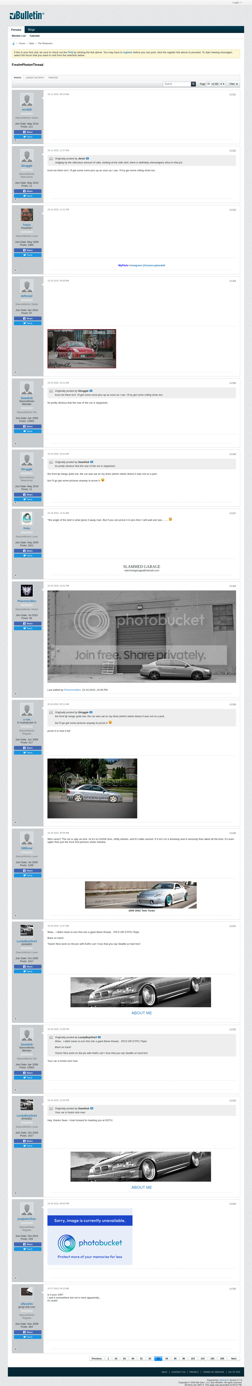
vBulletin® (224, 1380)
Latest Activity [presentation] (35, 77)
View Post (87, 158)
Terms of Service (213, 1372)
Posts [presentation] (17, 77)
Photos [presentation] (53, 77)
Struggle (26, 165)
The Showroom (45, 43)
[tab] (17, 77)
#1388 (233, 586)
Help (164, 1372)
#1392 (233, 1029)
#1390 (233, 833)
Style (31, 43)
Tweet (27, 136)
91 (141, 1358)
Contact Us (178, 1372)
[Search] (179, 84)
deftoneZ (26, 296)
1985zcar (26, 848)
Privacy (194, 1372)
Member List (19, 35)
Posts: (24, 126)
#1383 (233, 210)
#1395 (233, 1288)
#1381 (233, 94)
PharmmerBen (26, 601)
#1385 (233, 383)
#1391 (233, 926)
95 (175, 1358)
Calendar (35, 35)
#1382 (233, 150)
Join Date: (21, 123)
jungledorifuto (27, 1218)
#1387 (233, 513)
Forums (16, 29)
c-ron (26, 719)
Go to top (234, 1372)
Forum (22, 43)
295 (222, 1358)
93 (158, 1358)
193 (212, 1358)
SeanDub (27, 398)
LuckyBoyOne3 (27, 941)
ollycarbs (27, 1303)
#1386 (233, 454)
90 (133, 1358)
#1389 (233, 704)
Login (237, 2)
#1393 (233, 1100)
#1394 (233, 1204)
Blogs (31, 29)
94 (166, 1358)
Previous (97, 1358)
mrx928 (27, 109)
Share (28, 132)
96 (183, 1358)
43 (116, 1358)
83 (124, 1358)
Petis (26, 528)
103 (193, 1358)
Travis (27, 224)
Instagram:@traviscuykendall (147, 265)
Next (233, 1358)
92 (149, 1358)
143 (203, 1358)
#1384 (233, 281)
